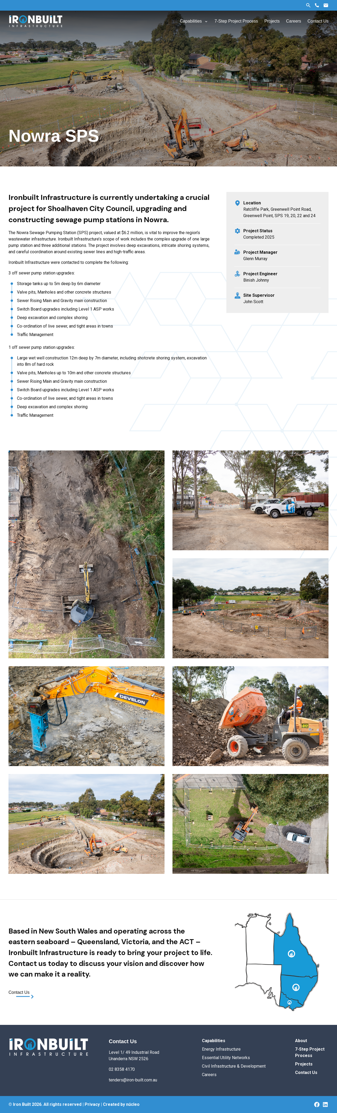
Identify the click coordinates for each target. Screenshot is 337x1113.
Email (326, 5)
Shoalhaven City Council (90, 208)
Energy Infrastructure (221, 1049)
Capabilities (213, 1040)
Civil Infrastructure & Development (234, 1066)
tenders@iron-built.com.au (133, 1079)
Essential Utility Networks (226, 1057)
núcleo (133, 1104)
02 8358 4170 (122, 1069)
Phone (316, 5)
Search (308, 5)
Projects (304, 1064)
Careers (209, 1074)
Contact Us (18, 992)
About (301, 1040)
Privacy (92, 1104)
